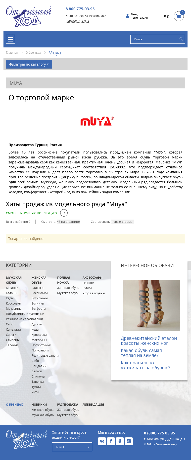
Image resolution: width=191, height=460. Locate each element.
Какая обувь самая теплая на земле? (141, 352)
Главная (12, 52)
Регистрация (139, 17)
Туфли (36, 387)
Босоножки (40, 293)
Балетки (38, 288)
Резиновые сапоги (19, 319)
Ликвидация (93, 404)
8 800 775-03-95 (80, 8)
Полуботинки (41, 345)
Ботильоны (40, 298)
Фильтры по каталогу (29, 64)
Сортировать (100, 222)
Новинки (39, 404)
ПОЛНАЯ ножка (63, 280)
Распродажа (67, 404)
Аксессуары (92, 277)
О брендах (33, 52)
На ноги (88, 283)
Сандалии (13, 329)
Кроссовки (13, 303)
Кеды (9, 298)
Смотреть (48, 222)
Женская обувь (39, 280)
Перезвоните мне (77, 20)
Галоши (11, 293)
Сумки (87, 288)
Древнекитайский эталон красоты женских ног (149, 340)
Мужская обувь (14, 280)
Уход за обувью (94, 293)
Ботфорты (39, 309)
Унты (35, 392)
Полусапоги (40, 350)
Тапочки (12, 345)
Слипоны (12, 340)
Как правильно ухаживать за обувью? (145, 365)
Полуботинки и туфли (22, 314)
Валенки (38, 314)
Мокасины (13, 309)
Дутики (37, 324)
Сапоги (11, 335)
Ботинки (12, 288)
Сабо (9, 324)
